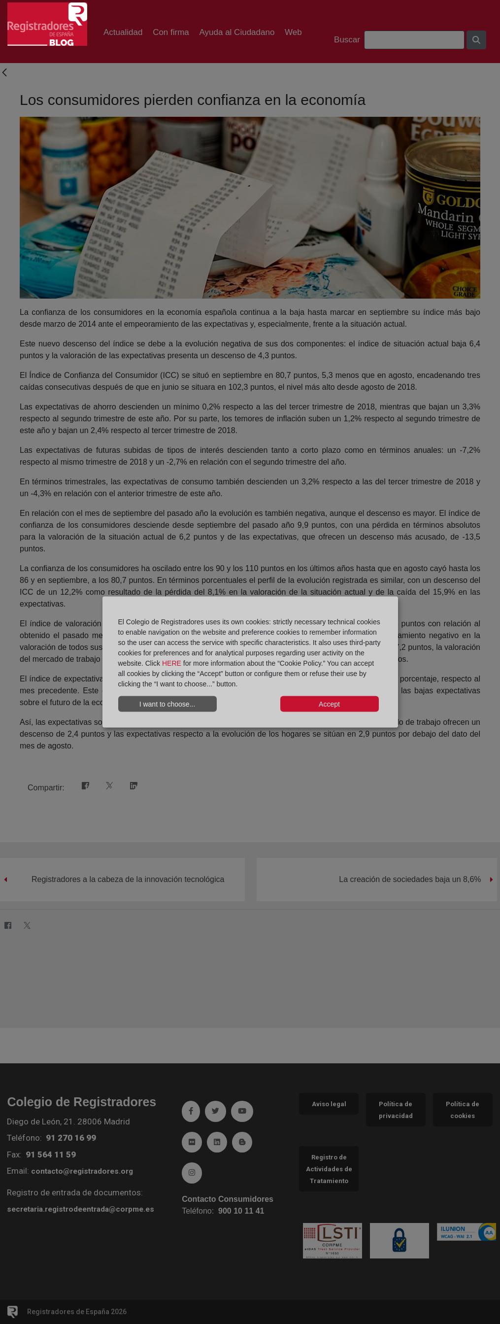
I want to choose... (167, 704)
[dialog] (250, 662)
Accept (329, 704)
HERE (171, 663)
